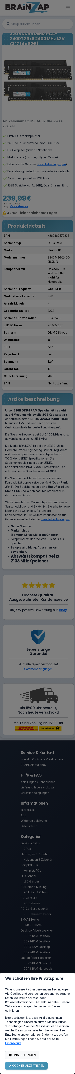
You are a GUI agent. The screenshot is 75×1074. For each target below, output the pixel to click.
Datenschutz (13, 1043)
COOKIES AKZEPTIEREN (26, 1065)
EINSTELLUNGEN (22, 1055)
